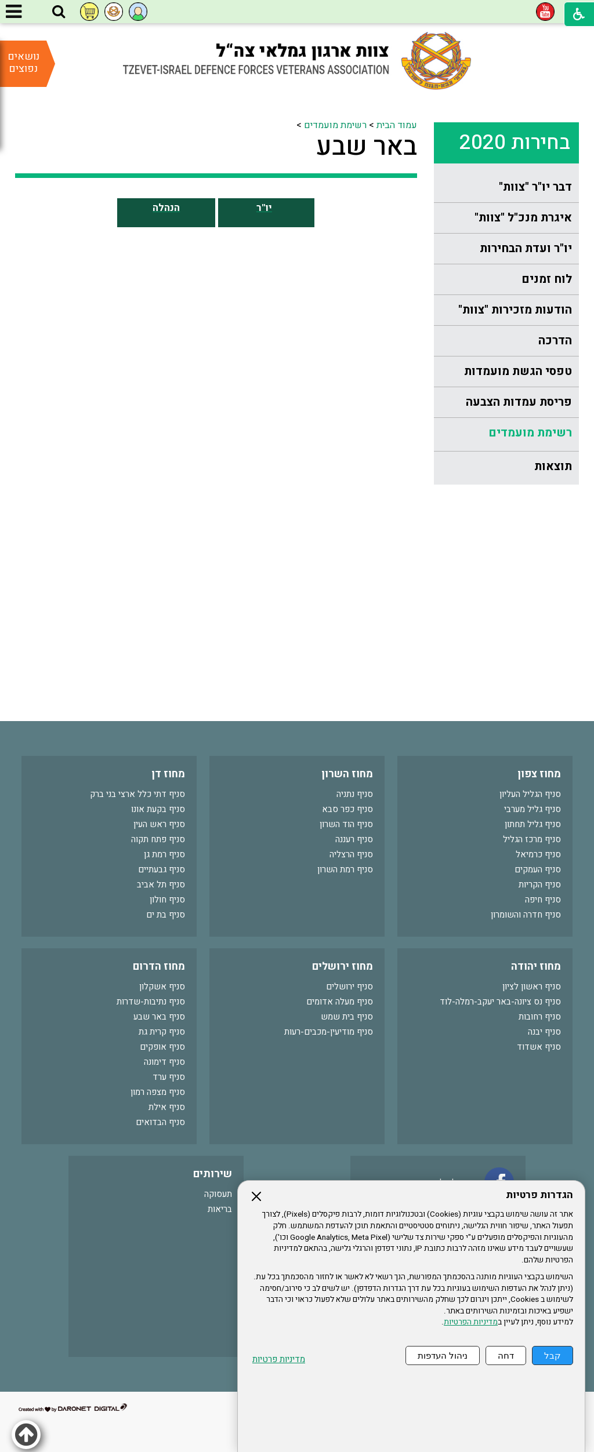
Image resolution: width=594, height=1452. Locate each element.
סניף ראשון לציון (531, 986)
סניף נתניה (354, 794)
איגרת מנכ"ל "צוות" (523, 217)
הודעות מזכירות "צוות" (515, 309)
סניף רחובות (540, 1016)
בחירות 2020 (514, 143)
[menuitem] (506, 187)
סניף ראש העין (159, 824)
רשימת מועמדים (530, 432)
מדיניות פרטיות (278, 1359)
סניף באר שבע (159, 1016)
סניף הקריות (540, 884)
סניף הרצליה (351, 854)
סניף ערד (169, 1077)
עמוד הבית (396, 125)
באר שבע (366, 147)
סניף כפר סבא (347, 809)
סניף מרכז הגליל (532, 839)
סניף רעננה (354, 839)
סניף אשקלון (162, 986)
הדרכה (555, 340)
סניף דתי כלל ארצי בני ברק (137, 794)
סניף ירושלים (349, 986)
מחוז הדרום (159, 966)
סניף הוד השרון (346, 824)
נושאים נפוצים (23, 63)
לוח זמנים (546, 279)
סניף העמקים (538, 869)
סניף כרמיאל (538, 854)
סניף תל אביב (161, 884)
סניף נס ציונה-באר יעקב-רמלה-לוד (500, 1001)
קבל (552, 1355)
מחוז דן (168, 774)
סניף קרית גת (162, 1031)
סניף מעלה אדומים (339, 1001)
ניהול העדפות (443, 1355)
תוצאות (553, 466)
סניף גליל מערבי (532, 809)
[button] (58, 12)
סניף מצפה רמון (158, 1092)
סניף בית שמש (347, 1016)
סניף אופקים (162, 1046)
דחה (506, 1355)
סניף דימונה (164, 1062)
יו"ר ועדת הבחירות (526, 248)
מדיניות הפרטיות (471, 1322)
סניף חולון (167, 899)
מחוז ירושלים (342, 966)
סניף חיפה (543, 899)
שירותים (212, 1174)
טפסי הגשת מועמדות (518, 371)
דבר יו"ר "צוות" (535, 187)
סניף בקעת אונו (158, 809)
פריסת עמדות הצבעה (519, 402)
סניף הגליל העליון (530, 794)
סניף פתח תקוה (158, 839)
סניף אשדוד (539, 1046)
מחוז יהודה (536, 966)
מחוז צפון (539, 774)
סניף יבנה (544, 1031)
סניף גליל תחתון (533, 824)
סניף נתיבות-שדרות (151, 1001)
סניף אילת (166, 1107)
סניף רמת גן (164, 854)
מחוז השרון (347, 774)
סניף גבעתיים (161, 869)
